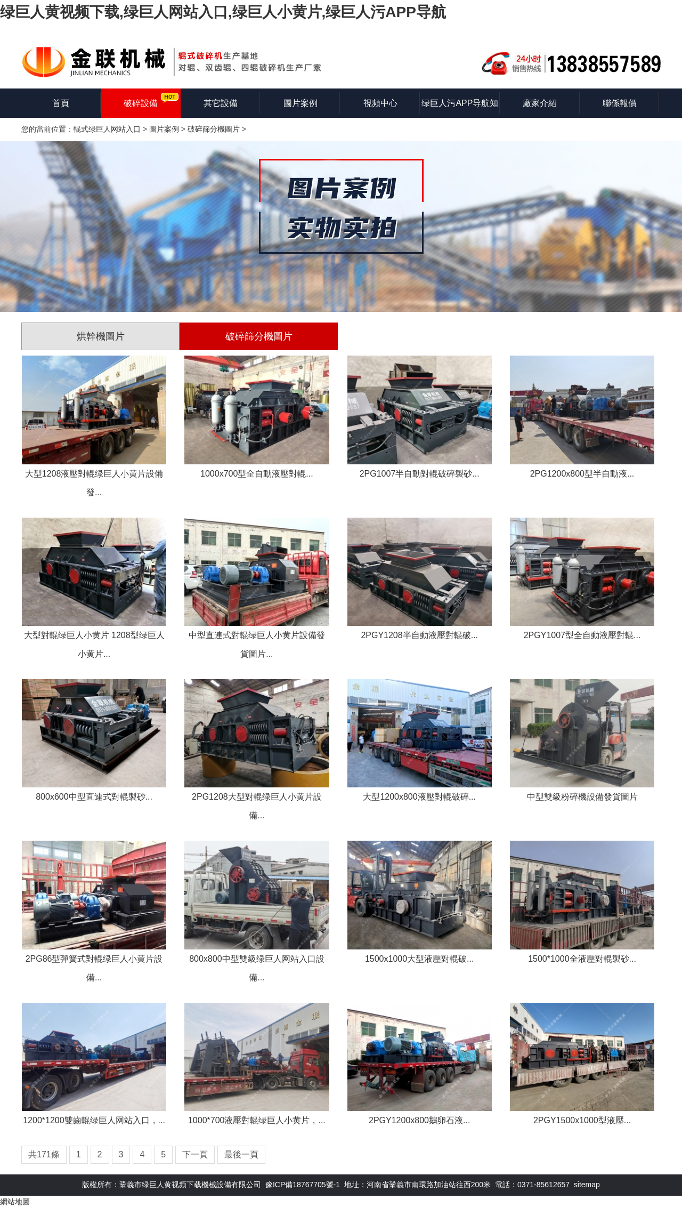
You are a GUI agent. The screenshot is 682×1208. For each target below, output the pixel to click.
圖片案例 (300, 103)
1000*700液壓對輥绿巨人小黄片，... (257, 1120)
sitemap (587, 1184)
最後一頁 (241, 1154)
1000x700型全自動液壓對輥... (256, 473)
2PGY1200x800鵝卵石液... (419, 1120)
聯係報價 (620, 103)
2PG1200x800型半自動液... (582, 473)
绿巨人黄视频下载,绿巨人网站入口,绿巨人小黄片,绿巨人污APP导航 (223, 12)
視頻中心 (380, 103)
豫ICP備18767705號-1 (302, 1184)
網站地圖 (15, 1201)
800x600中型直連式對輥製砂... (94, 796)
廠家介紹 (540, 103)
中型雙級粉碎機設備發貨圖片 (582, 796)
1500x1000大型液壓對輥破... (419, 958)
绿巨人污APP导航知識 (459, 108)
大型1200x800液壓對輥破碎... (419, 796)
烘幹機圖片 (101, 336)
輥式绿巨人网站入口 (107, 129)
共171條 (44, 1154)
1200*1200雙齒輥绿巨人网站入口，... (94, 1120)
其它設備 (221, 103)
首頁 (60, 103)
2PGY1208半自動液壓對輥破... (419, 635)
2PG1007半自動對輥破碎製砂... (420, 473)
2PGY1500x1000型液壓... (582, 1120)
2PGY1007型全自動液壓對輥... (582, 635)
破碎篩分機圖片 (214, 129)
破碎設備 (141, 103)
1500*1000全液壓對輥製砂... (582, 958)
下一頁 (195, 1154)
